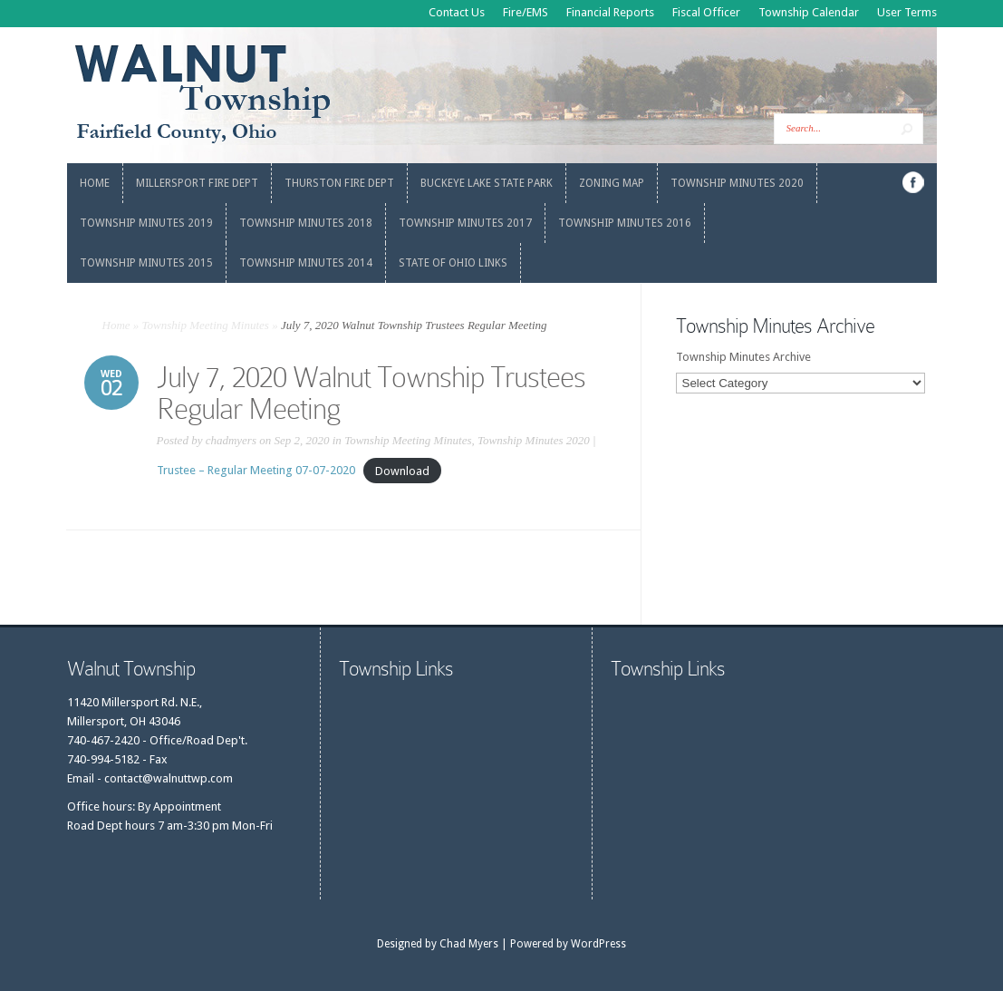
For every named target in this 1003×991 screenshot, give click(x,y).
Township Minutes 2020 (533, 440)
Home (116, 325)
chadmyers (231, 440)
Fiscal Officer (706, 12)
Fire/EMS (525, 12)
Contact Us (457, 12)
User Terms (907, 12)
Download (402, 470)
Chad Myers (468, 944)
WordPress (598, 944)
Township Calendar (808, 12)
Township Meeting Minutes (205, 325)
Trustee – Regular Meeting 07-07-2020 (256, 470)
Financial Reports (610, 12)
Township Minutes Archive (743, 357)
